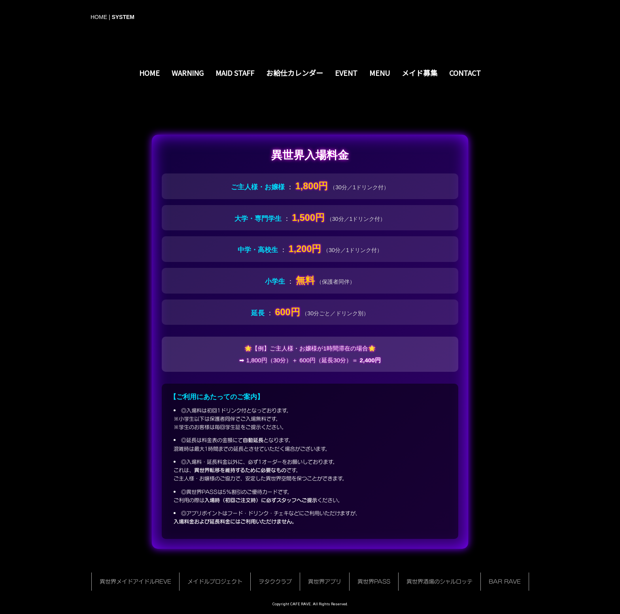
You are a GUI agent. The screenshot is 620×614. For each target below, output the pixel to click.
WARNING (188, 73)
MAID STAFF (234, 73)
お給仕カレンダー (294, 73)
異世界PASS (373, 581)
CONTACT (465, 73)
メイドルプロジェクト (214, 581)
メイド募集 (419, 73)
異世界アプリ (324, 581)
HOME (99, 17)
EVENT (346, 73)
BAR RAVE (505, 581)
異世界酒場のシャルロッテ (439, 581)
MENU (379, 73)
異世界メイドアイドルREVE (135, 581)
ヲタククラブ (275, 581)
